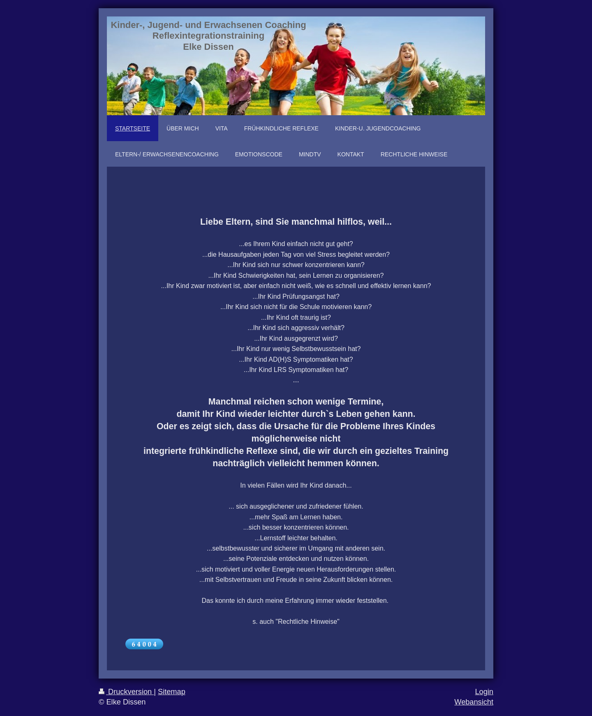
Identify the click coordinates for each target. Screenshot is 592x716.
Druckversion (126, 692)
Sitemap (171, 692)
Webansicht (473, 702)
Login (484, 692)
